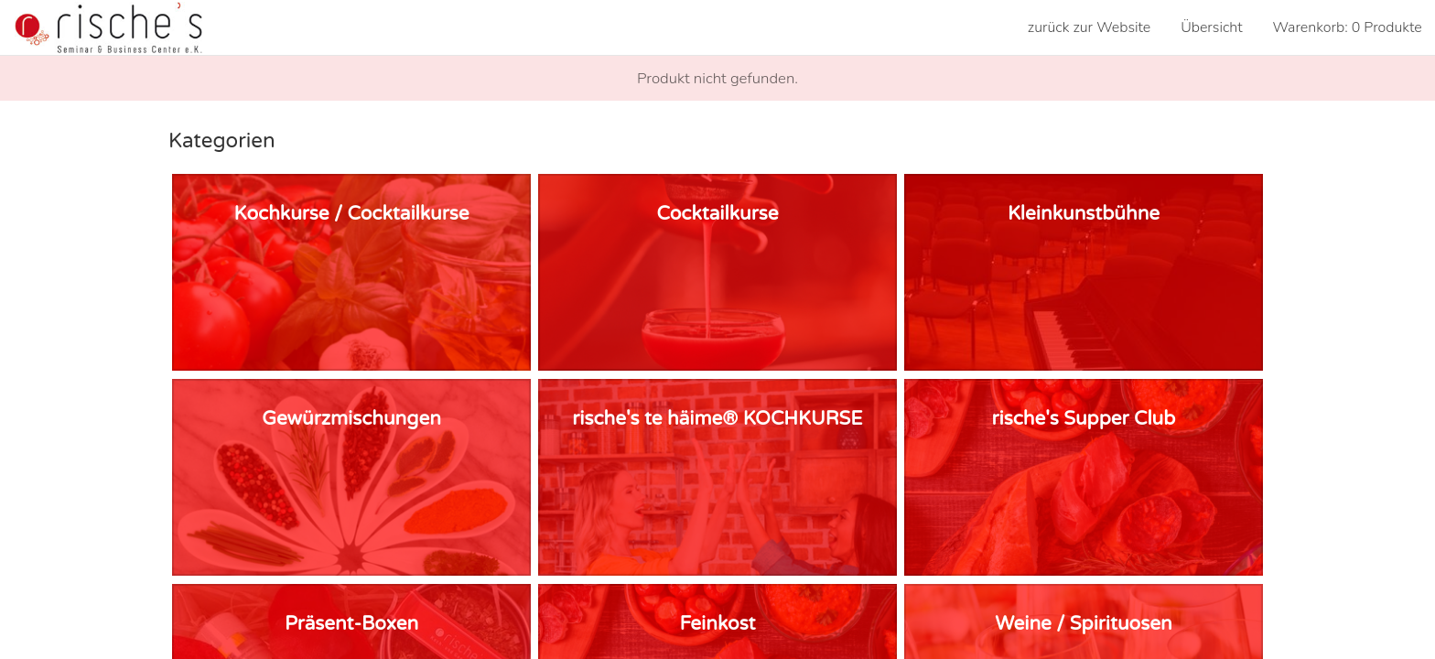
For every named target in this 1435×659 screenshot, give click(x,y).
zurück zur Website (1089, 27)
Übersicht (1211, 27)
